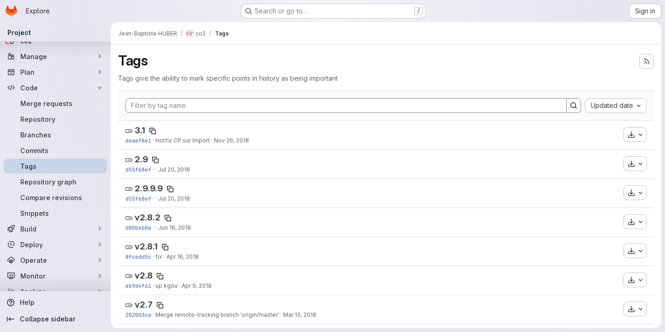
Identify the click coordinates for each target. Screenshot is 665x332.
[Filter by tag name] (346, 105)
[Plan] (55, 72)
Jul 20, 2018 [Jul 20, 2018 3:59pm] (174, 169)
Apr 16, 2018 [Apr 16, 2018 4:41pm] (182, 256)
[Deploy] (55, 244)
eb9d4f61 (138, 285)
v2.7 (144, 304)
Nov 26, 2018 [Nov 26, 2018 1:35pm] (231, 140)
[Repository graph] (55, 181)
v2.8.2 (147, 217)
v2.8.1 (146, 246)
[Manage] (55, 56)
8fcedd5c (138, 256)
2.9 (141, 159)
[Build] (55, 228)
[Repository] (55, 119)
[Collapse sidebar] (55, 319)
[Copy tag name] (152, 130)
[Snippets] (55, 213)
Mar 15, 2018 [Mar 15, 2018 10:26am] (299, 314)
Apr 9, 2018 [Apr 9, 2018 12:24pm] (197, 285)
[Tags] (55, 166)
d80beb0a (138, 227)
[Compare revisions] (55, 197)
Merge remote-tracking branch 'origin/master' (217, 314)
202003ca (138, 314)
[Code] (55, 87)
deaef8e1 (138, 140)
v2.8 (144, 275)
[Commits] (55, 150)
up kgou (166, 285)
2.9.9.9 (149, 188)
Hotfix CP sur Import (182, 140)
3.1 (140, 130)
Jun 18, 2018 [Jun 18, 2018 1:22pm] (174, 227)
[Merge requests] (55, 103)
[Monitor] (55, 275)
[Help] (55, 302)
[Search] (573, 105)
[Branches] (55, 134)
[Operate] (55, 260)
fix (158, 256)
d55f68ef (138, 169)
